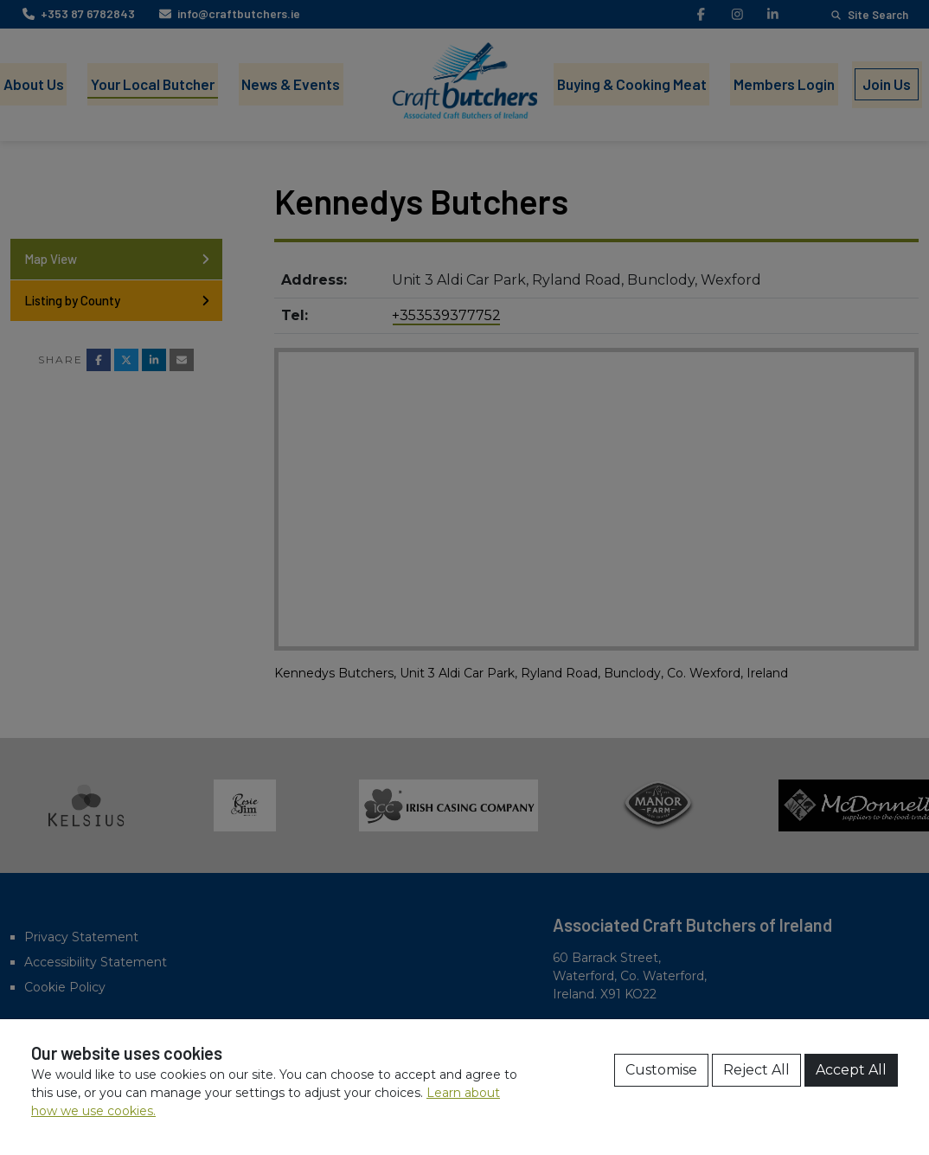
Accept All (851, 1070)
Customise (661, 1070)
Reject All (756, 1070)
